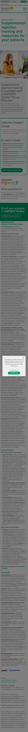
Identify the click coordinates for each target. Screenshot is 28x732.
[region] (14, 366)
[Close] (23, 357)
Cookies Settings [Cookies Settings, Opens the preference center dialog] (14, 370)
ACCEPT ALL (14, 373)
